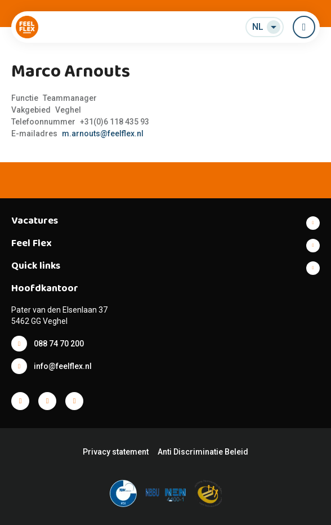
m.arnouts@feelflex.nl (103, 133)
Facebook (20, 401)
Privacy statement (116, 451)
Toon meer (165, 223)
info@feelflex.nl (63, 366)
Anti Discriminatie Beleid (203, 451)
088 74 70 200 (59, 343)
